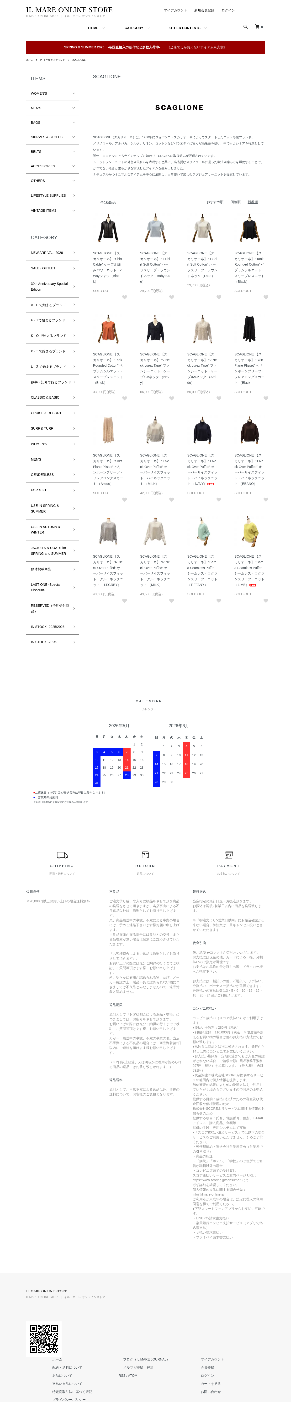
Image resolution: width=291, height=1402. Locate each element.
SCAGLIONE (86, 60)
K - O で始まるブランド (49, 336)
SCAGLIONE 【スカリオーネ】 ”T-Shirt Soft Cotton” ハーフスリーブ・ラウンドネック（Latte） (202, 264)
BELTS (36, 152)
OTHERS (38, 181)
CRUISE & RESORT (46, 419)
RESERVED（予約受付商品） (48, 614)
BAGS (35, 122)
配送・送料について (127, 1306)
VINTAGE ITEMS (44, 210)
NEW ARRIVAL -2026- (47, 253)
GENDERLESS (42, 480)
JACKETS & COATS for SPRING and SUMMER (48, 556)
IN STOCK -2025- (44, 648)
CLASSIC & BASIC (45, 403)
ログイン (228, 10)
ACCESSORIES (43, 166)
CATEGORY (134, 28)
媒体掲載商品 (41, 575)
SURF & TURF (42, 434)
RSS (177, 1314)
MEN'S (36, 108)
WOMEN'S (39, 93)
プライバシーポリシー (128, 1338)
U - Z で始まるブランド (48, 367)
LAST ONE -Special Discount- (45, 593)
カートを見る (252, 1322)
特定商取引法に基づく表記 (132, 1330)
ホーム (30, 60)
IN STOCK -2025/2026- (48, 632)
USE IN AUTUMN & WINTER (45, 535)
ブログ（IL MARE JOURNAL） (197, 1298)
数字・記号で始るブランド (49, 385)
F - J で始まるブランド (48, 320)
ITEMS (93, 28)
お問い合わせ (252, 1330)
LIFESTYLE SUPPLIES (48, 195)
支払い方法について (127, 1322)
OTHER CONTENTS (185, 28)
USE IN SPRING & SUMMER (45, 514)
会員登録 (248, 1306)
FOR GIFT (39, 496)
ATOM (187, 1314)
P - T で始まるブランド (56, 60)
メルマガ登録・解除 (189, 1306)
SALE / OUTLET (43, 268)
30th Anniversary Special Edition (49, 286)
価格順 (236, 202)
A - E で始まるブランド (48, 305)
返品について (122, 1314)
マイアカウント (175, 10)
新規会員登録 (204, 10)
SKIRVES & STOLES (47, 137)
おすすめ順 (215, 202)
